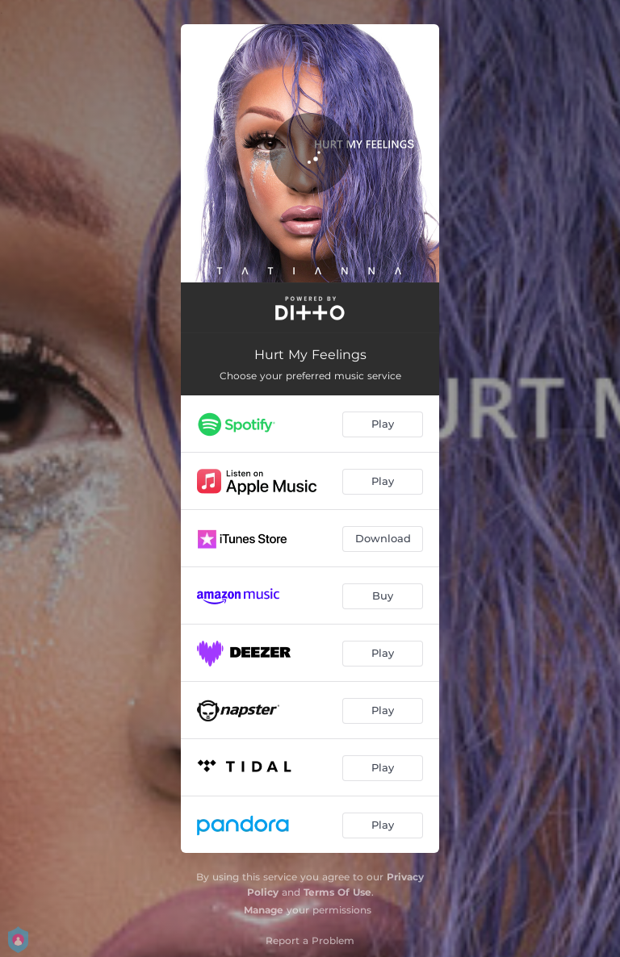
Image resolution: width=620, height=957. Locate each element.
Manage (263, 910)
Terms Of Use (337, 892)
